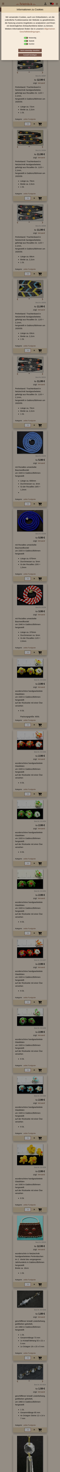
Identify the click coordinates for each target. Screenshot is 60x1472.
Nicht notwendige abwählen (30, 50)
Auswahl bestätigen (30, 55)
